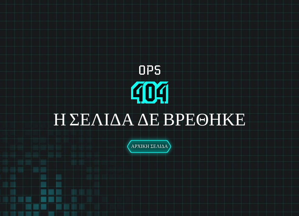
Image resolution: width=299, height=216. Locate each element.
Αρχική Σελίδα (149, 146)
